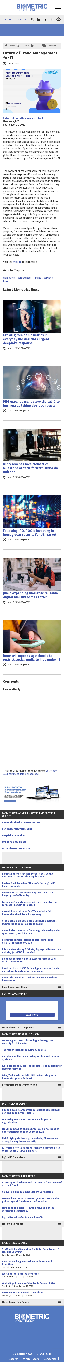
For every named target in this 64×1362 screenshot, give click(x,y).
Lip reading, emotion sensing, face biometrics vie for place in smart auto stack (30, 904)
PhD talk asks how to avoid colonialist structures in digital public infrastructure (31, 1111)
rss (32, 19)
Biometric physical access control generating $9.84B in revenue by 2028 (27, 941)
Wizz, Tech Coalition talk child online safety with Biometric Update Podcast (29, 1077)
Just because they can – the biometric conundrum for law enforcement (32, 1067)
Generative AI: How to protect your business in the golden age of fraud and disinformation (30, 1200)
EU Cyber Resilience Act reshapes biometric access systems (30, 1058)
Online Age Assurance (14, 842)
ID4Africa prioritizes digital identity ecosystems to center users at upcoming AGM (31, 1149)
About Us (9, 19)
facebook (52, 19)
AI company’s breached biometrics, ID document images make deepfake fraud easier (29, 922)
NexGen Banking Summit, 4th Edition (32, 1294)
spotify (58, 19)
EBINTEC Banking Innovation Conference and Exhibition (32, 1264)
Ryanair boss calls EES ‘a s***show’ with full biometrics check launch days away (26, 913)
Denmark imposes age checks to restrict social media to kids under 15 (31, 658)
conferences (25, 277)
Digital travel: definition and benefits (23, 1217)
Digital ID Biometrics (13, 1157)
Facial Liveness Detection (16, 848)
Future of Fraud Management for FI (23, 118)
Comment (52, 46)
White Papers (31, 1358)
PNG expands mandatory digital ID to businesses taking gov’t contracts (31, 404)
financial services (43, 277)
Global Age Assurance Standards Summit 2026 (32, 1285)
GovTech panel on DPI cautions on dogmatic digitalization (26, 1121)
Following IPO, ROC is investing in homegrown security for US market (29, 533)
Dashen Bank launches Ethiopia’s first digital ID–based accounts (29, 885)
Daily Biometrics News (14, 987)
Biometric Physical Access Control (21, 822)
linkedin (38, 19)
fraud (6, 281)
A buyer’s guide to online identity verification (27, 1191)
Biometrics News (22, 1353)
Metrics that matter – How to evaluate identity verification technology (28, 1209)
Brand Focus (44, 1353)
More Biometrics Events (15, 1302)
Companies (50, 1358)
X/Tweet (25, 46)
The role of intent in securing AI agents (24, 1049)
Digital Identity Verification (17, 829)
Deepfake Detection (13, 835)
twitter (45, 19)
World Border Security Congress (32, 1275)
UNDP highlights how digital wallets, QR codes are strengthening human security (30, 1140)
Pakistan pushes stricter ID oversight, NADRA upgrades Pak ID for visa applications (27, 875)
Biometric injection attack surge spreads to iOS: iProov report (29, 979)
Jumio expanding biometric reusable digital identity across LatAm (30, 595)
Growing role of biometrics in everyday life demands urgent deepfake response (26, 339)
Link (38, 46)
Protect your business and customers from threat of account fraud (32, 1184)
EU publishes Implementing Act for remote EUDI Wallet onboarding (29, 960)
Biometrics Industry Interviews (19, 1084)
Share (12, 46)
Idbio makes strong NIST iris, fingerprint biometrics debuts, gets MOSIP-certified (31, 951)
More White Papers (12, 1223)
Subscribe (21, 19)
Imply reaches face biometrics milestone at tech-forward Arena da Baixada (30, 468)
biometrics (9, 277)
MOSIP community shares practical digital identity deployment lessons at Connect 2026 (30, 1130)
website (17, 261)
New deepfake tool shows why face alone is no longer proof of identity (28, 894)
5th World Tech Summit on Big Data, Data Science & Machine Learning (32, 1252)
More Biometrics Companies (18, 1027)
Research (13, 1358)
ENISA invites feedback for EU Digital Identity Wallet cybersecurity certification (31, 932)
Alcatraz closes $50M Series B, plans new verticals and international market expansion (30, 970)
